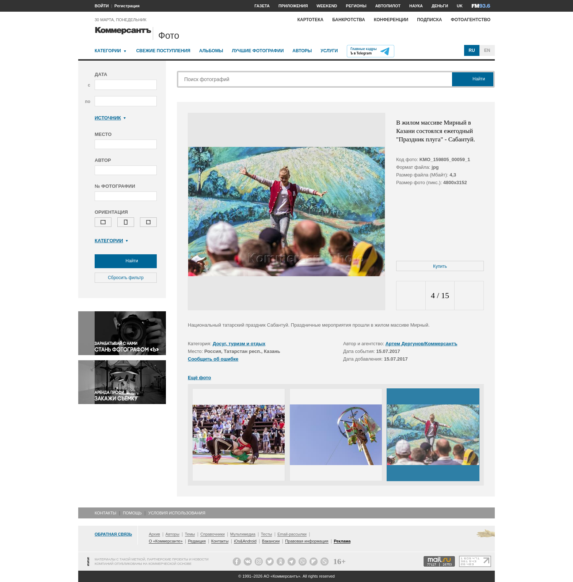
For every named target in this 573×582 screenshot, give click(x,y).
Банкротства (348, 19)
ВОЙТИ (102, 6)
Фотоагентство (470, 19)
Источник (110, 118)
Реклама (342, 541)
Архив (154, 534)
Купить (440, 266)
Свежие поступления (163, 50)
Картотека (310, 19)
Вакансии (271, 541)
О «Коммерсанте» (165, 541)
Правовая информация (306, 541)
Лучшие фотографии (258, 50)
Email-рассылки (292, 534)
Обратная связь (113, 534)
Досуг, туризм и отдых (239, 343)
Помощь (132, 513)
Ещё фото (199, 377)
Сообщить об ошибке (213, 359)
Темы (190, 534)
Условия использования (176, 513)
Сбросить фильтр (126, 277)
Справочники (212, 534)
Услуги (329, 50)
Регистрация (127, 6)
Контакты (105, 513)
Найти (125, 261)
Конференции (391, 19)
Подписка (429, 19)
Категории (108, 50)
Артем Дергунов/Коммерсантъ (422, 343)
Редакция (196, 541)
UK (460, 6)
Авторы (302, 50)
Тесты (266, 534)
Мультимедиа (242, 534)
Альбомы (211, 50)
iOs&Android (245, 541)
